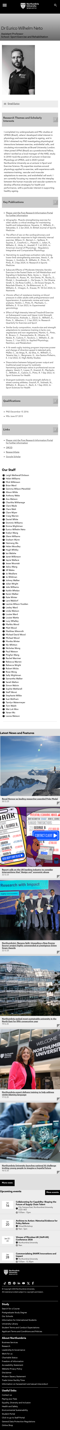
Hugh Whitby (12, 550)
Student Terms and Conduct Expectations (20, 1328)
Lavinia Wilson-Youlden (17, 604)
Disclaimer (7, 1373)
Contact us (7, 1395)
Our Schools (7, 1317)
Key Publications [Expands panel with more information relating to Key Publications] (13, 202)
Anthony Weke (13, 496)
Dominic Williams (14, 523)
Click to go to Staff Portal (13, 1418)
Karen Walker (12, 594)
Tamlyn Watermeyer (15, 703)
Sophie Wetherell (14, 689)
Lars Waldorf (12, 601)
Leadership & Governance (13, 1350)
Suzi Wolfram (12, 699)
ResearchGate (12, 452)
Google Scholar (13, 457)
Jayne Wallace (12, 560)
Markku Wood (12, 625)
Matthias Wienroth (15, 631)
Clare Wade (11, 506)
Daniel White (12, 520)
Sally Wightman (13, 675)
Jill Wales (10, 570)
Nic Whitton (11, 645)
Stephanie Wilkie (14, 696)
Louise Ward (12, 614)
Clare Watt (11, 509)
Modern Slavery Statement (14, 1377)
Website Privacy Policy (12, 1369)
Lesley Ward (12, 608)
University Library (10, 1324)
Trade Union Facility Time (13, 1380)
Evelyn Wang (12, 533)
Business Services (10, 1343)
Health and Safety (10, 1407)
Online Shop (7, 1426)
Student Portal (8, 1414)
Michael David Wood (16, 635)
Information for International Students (19, 1320)
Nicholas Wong (13, 648)
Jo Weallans (11, 574)
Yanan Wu (10, 713)
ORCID (9, 448)
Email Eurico (14, 104)
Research (6, 1346)
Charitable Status (9, 1358)
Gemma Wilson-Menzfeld (18, 489)
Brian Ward (11, 486)
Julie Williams (12, 587)
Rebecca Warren (13, 662)
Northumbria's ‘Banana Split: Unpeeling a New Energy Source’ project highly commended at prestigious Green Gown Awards (29, 945)
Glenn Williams (13, 537)
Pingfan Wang (12, 655)
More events (52, 1192)
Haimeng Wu (12, 543)
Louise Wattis (12, 618)
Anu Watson (11, 499)
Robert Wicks (12, 669)
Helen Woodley (13, 547)
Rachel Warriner (13, 658)
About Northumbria (14, 1338)
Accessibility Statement (12, 1365)
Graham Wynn (13, 540)
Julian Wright (12, 584)
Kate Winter (11, 597)
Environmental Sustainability (15, 1410)
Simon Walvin (12, 686)
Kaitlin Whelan (13, 591)
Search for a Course (11, 1309)
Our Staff (9, 470)
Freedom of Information (13, 1362)
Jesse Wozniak (13, 564)
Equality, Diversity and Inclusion (16, 1403)
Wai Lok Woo (12, 709)
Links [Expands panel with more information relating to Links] (6, 429)
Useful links (9, 1390)
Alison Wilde (12, 492)
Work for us (7, 1354)
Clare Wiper (11, 513)
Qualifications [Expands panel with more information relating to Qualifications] (11, 401)
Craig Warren (12, 516)
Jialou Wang (11, 567)
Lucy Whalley (12, 621)
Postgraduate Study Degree (14, 1313)
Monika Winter (13, 642)
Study (5, 1304)
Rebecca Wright (13, 665)
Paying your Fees (9, 1399)
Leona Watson (13, 716)
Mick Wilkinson (13, 482)
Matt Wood (11, 628)
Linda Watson (12, 611)
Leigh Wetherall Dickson (17, 475)
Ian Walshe (11, 553)
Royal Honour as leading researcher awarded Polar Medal (30, 799)
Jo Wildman (11, 577)
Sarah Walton (12, 682)
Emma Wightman (14, 526)
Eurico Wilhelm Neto (15, 530)
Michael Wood (13, 638)
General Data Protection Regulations (18, 1422)
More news (7, 1183)
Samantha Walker (14, 679)
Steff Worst (11, 692)
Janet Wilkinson (13, 557)
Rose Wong (11, 672)
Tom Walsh (11, 706)
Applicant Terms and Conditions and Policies (22, 1332)
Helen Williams (13, 479)
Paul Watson (12, 652)
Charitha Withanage (15, 503)
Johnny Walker (13, 581)
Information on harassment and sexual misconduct (25, 1384)
